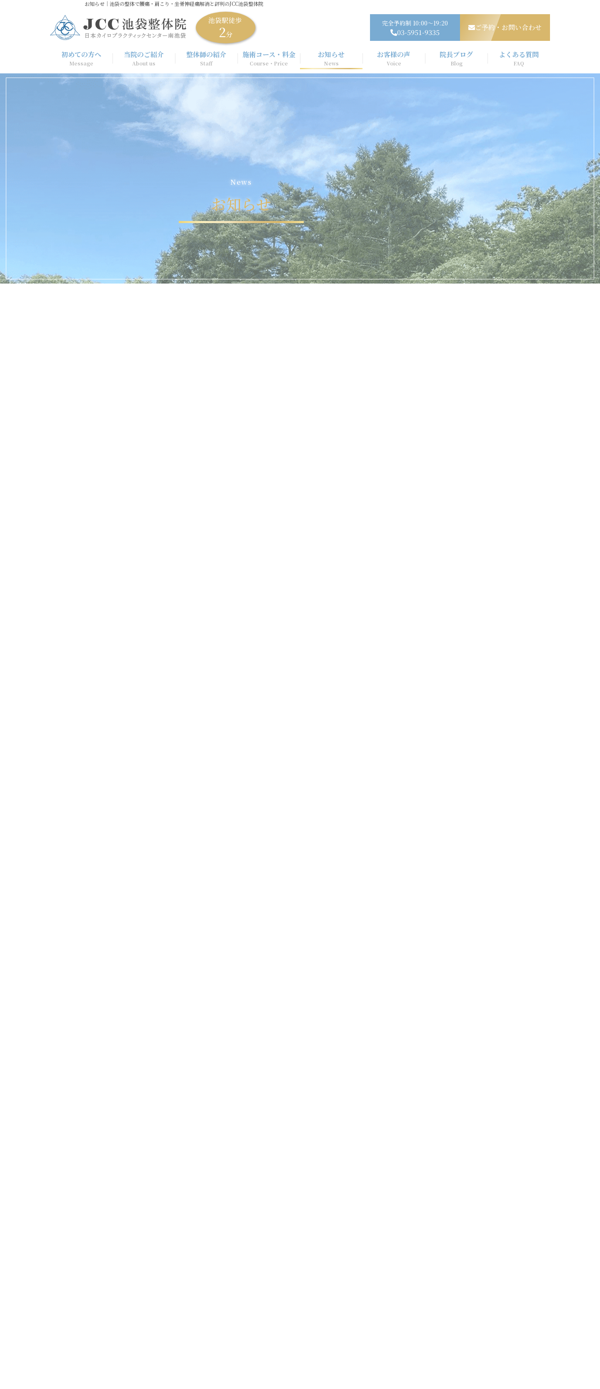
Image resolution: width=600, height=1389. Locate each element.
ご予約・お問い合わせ (505, 27)
